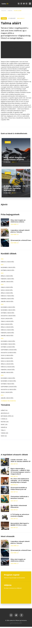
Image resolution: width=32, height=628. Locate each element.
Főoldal (3, 10)
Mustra (4, 421)
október (7, 270)
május (7, 290)
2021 (2, 338)
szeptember (9, 350)
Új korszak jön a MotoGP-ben (21, 240)
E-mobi (4, 419)
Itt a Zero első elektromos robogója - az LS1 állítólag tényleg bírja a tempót (20, 480)
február (7, 279)
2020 (2, 375)
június (7, 287)
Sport (4, 424)
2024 (2, 273)
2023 (2, 284)
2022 (2, 304)
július (7, 318)
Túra (3, 430)
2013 (2, 395)
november (8, 267)
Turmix (8, 142)
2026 (2, 259)
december (8, 307)
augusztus (8, 315)
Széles (5, 4)
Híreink (10, 10)
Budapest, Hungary (16, 595)
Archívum (5, 413)
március (7, 262)
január (7, 281)
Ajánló (4, 410)
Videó (4, 436)
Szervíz (4, 427)
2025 (2, 264)
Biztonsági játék (7, 416)
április (7, 276)
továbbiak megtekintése (8, 401)
